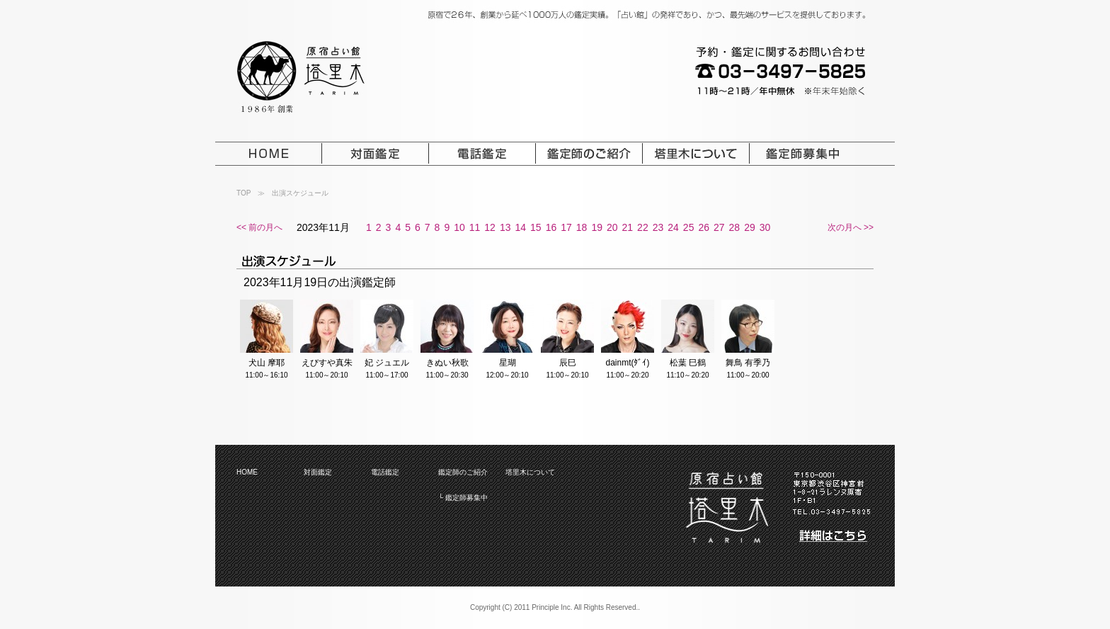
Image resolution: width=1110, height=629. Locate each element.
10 (459, 227)
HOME (247, 472)
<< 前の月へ (259, 227)
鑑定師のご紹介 (463, 472)
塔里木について (530, 472)
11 (475, 227)
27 (719, 227)
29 (749, 227)
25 (688, 227)
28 (734, 227)
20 (612, 227)
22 (642, 227)
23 (658, 227)
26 (703, 227)
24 (673, 227)
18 (582, 227)
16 (551, 227)
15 (536, 227)
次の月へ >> (851, 227)
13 (505, 227)
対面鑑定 (318, 472)
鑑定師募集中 (466, 498)
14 (520, 227)
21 (628, 227)
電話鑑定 (385, 472)
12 (490, 227)
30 (765, 227)
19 (596, 227)
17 (566, 227)
